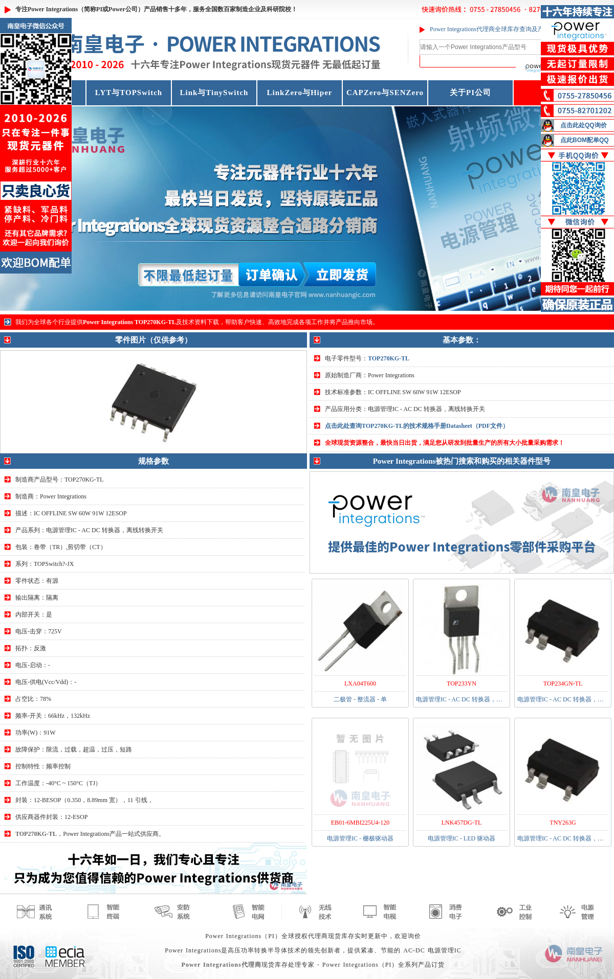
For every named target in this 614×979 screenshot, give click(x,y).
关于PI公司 (470, 92)
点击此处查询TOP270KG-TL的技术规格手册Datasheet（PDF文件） (417, 425)
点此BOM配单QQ (584, 140)
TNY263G (563, 822)
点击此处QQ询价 (583, 125)
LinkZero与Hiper (300, 92)
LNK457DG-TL (462, 822)
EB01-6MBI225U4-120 (360, 822)
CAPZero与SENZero (385, 92)
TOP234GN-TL (562, 683)
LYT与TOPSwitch (128, 92)
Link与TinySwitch (214, 92)
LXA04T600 (360, 683)
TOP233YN (461, 683)
